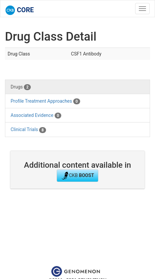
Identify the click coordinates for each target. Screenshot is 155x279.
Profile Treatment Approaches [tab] (45, 101)
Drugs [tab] (21, 87)
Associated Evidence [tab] (36, 116)
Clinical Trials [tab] (28, 130)
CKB (77, 176)
